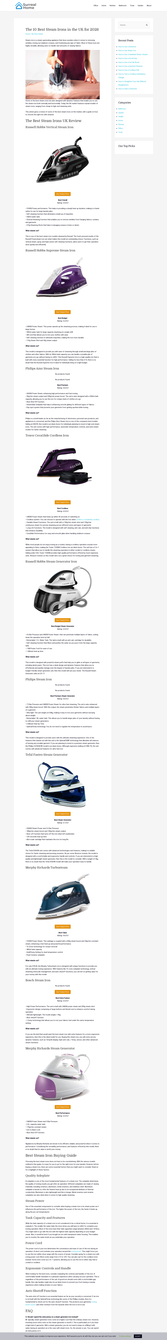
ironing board (76, 1254)
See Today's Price (62, 194)
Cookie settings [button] (125, 1336)
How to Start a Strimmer (127, 89)
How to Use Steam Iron (127, 50)
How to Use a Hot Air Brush (128, 62)
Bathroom (122, 109)
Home (28, 34)
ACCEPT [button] (138, 1336)
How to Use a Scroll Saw (127, 58)
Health (120, 117)
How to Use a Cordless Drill (128, 70)
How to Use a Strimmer (127, 47)
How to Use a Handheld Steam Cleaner (133, 54)
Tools (120, 132)
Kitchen (121, 124)
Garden (121, 113)
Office (120, 128)
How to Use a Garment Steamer (130, 66)
